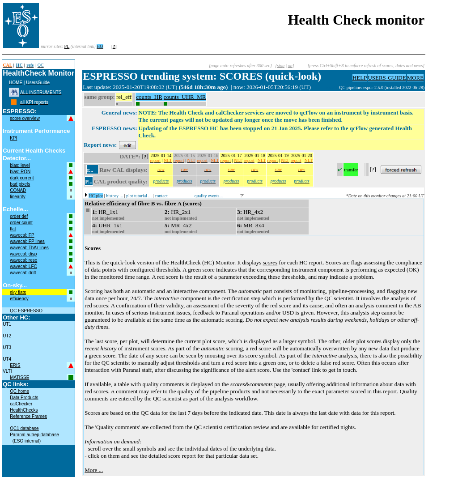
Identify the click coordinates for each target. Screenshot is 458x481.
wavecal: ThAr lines (29, 247)
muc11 (332, 87)
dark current (22, 177)
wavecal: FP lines (27, 241)
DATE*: (130, 156)
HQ (100, 46)
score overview (25, 118)
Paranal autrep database (34, 434)
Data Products (24, 397)
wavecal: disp (23, 253)
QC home (19, 391)
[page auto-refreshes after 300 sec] (240, 65)
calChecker (21, 403)
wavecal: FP (22, 235)
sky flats (18, 292)
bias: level (20, 165)
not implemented (108, 218)
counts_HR (149, 97)
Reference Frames (28, 416)
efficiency (19, 298)
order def (19, 216)
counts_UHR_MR (185, 97)
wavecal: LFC (23, 266)
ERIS (15, 365)
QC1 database (24, 428)
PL (67, 46)
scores (270, 262)
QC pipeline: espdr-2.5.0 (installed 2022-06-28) (381, 87)
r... (90, 169)
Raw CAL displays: (123, 169)
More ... (94, 470)
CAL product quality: (121, 181)
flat (13, 228)
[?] (242, 195)
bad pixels (20, 184)
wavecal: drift (23, 272)
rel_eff (123, 97)
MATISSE (19, 377)
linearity (17, 196)
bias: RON (20, 171)
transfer (351, 169)
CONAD (18, 190)
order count (21, 222)
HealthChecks (24, 410)
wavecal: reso (23, 260)
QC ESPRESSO (26, 310)
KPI (13, 138)
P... (89, 181)
